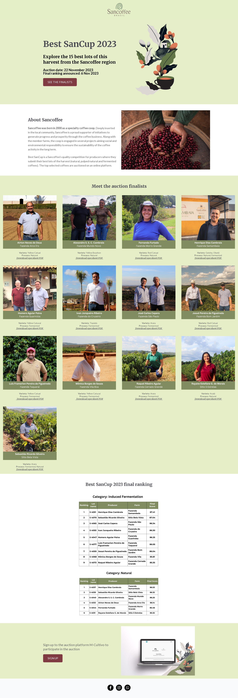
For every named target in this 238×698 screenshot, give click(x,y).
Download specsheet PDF (29, 258)
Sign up (53, 658)
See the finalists (60, 82)
